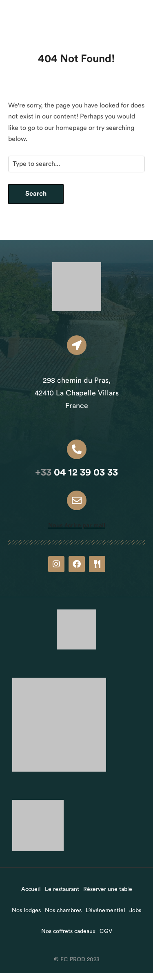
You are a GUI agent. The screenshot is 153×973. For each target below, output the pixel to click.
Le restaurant (62, 889)
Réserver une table (107, 889)
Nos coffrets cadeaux (68, 931)
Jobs (135, 910)
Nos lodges (26, 910)
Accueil (31, 889)
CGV (106, 931)
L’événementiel (105, 910)
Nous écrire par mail (76, 525)
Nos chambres (63, 910)
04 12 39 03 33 (76, 473)
